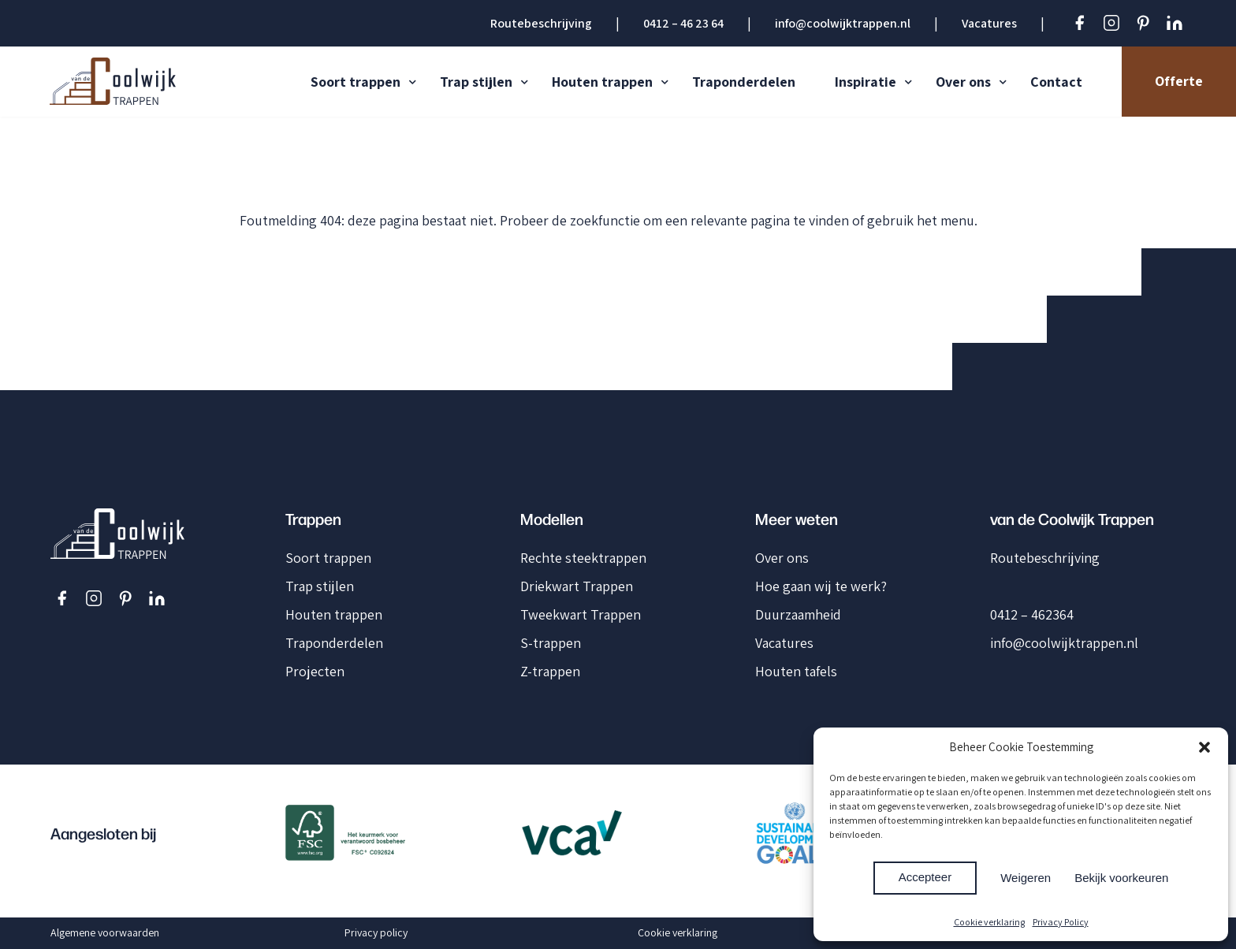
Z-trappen (550, 671)
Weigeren (1025, 877)
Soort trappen (355, 82)
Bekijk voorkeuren (1121, 877)
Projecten (314, 671)
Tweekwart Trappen (580, 614)
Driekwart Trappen (576, 586)
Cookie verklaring (989, 922)
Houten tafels (796, 671)
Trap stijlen (476, 82)
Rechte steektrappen (583, 558)
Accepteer (925, 877)
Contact (1056, 82)
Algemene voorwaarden (104, 932)
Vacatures (989, 23)
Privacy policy (376, 932)
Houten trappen (602, 82)
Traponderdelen (743, 82)
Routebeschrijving (541, 23)
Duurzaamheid (798, 614)
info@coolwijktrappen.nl (842, 23)
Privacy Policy (1061, 922)
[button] (1204, 747)
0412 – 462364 (1032, 614)
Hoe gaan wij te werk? (821, 586)
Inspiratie (865, 82)
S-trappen (550, 643)
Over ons (963, 82)
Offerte (1179, 81)
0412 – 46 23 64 (683, 23)
